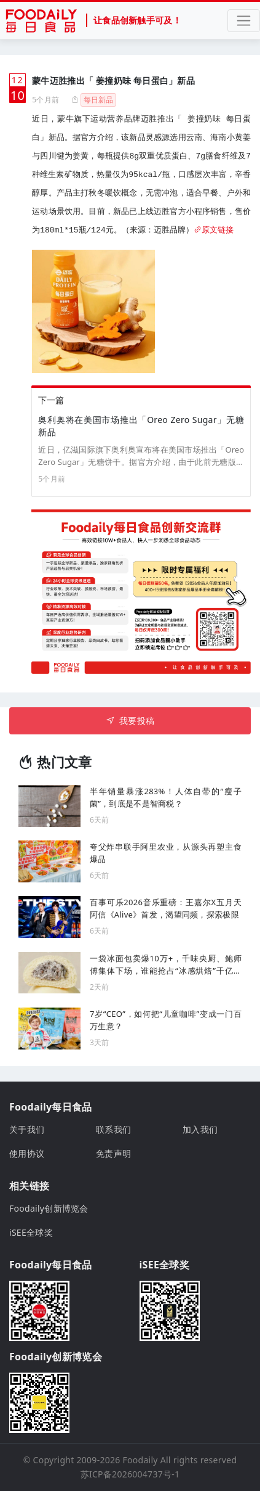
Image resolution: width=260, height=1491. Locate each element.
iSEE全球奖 (31, 1232)
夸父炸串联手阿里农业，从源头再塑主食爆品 (166, 853)
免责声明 (113, 1153)
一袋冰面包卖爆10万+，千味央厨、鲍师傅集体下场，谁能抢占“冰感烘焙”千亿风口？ (166, 965)
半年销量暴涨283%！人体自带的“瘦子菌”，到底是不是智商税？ (166, 797)
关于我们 (26, 1129)
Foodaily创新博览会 (49, 1208)
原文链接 (214, 230)
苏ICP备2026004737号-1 (130, 1474)
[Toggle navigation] (243, 20)
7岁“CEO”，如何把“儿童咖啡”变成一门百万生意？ (166, 1020)
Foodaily (140, 1460)
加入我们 (200, 1129)
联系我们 (113, 1129)
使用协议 (26, 1153)
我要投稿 (130, 720)
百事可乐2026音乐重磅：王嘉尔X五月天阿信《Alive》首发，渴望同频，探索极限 (166, 908)
